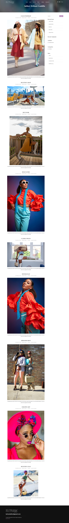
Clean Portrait (26, 16)
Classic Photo (26, 238)
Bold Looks (26, 172)
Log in (50, 55)
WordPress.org (51, 63)
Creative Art (26, 407)
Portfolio (29, 17)
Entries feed (51, 58)
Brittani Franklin (24, 17)
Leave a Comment (33, 17)
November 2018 (51, 42)
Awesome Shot (26, 340)
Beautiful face (26, 466)
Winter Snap (26, 274)
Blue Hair (26, 112)
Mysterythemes (8, 518)
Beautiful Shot (26, 82)
